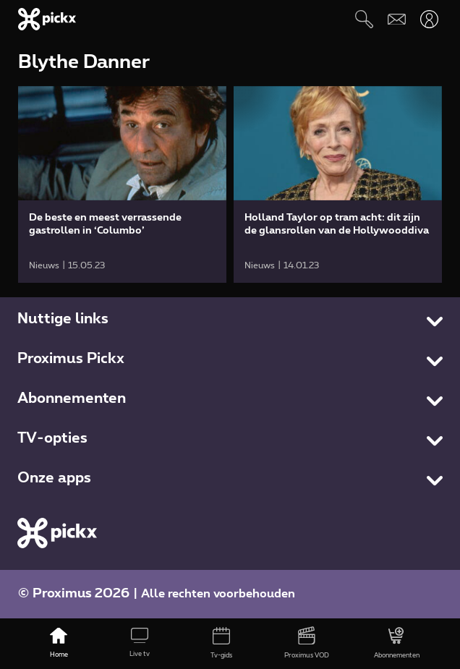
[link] (122, 184)
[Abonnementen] (397, 643)
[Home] (58, 643)
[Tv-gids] (220, 643)
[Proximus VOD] (307, 643)
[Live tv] (139, 643)
